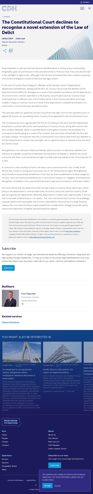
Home (4, 435)
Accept (47, 485)
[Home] (9, 9)
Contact (5, 445)
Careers (5, 442)
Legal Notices (31, 480)
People (5, 438)
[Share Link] (5, 52)
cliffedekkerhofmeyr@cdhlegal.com (42, 237)
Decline (57, 485)
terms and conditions (72, 231)
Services (5, 463)
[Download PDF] (11, 52)
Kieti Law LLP (53, 442)
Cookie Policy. (48, 480)
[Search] (89, 8)
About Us (52, 435)
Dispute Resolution (10, 322)
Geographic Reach (9, 466)
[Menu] (83, 8)
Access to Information (15, 480)
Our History (53, 438)
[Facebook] (36, 485)
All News (7, 18)
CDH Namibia (53, 445)
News (4, 470)
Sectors (5, 459)
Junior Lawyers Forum (57, 449)
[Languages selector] (85, 2)
